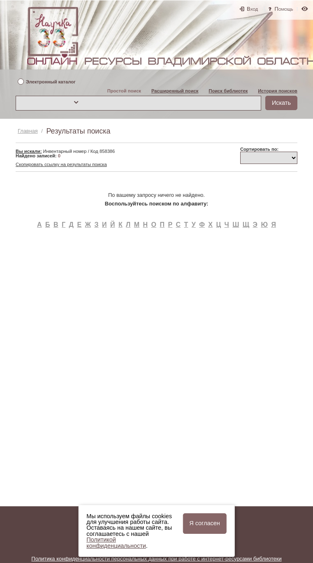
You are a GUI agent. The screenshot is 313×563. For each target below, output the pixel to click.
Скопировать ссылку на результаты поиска (61, 164)
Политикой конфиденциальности (116, 542)
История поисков (277, 90)
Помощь (284, 9)
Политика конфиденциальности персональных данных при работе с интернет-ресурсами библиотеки (156, 559)
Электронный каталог (51, 82)
